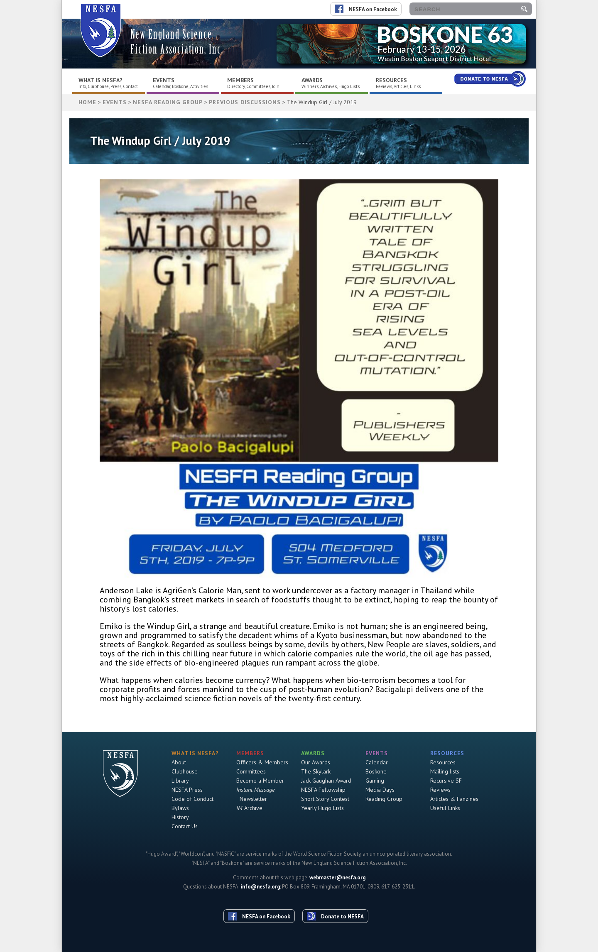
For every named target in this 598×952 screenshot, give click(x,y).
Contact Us (185, 826)
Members (240, 80)
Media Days (380, 789)
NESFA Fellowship (323, 789)
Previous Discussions (245, 102)
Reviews (440, 789)
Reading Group (383, 799)
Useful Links (445, 808)
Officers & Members (262, 762)
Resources (391, 80)
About (179, 762)
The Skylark (316, 771)
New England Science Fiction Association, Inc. (176, 42)
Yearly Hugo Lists (322, 808)
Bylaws (180, 808)
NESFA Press (187, 789)
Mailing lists (444, 771)
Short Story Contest (325, 799)
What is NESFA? (100, 80)
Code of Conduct (192, 799)
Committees (251, 771)
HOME (87, 102)
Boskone (376, 771)
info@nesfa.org (260, 886)
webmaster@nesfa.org (337, 877)
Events (163, 80)
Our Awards (315, 762)
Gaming (374, 780)
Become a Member (260, 780)
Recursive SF (446, 780)
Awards (312, 80)
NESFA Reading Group (168, 102)
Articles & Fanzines (454, 799)
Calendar (376, 762)
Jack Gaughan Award (326, 780)
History (180, 817)
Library (180, 780)
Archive (249, 808)
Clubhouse (185, 771)
